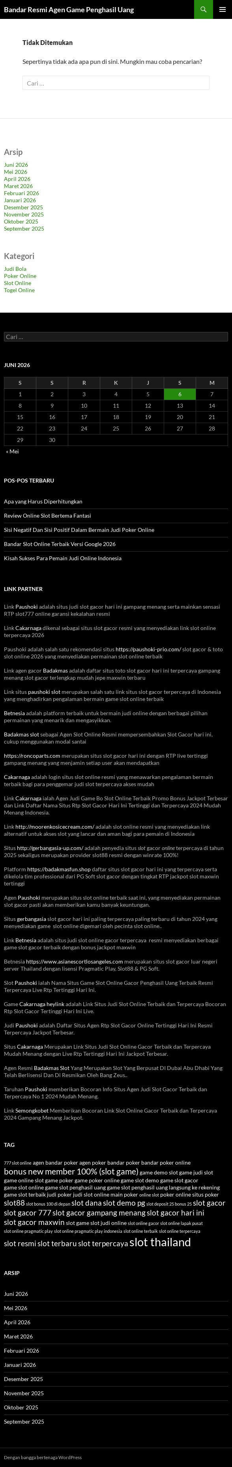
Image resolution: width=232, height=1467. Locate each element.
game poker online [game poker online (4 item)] (97, 1180)
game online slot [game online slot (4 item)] (24, 1180)
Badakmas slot (21, 734)
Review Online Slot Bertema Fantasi (47, 515)
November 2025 (24, 214)
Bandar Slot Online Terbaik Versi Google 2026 (60, 544)
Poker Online (20, 275)
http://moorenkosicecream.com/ (54, 826)
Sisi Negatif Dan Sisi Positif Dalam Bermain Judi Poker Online (79, 529)
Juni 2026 (16, 164)
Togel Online (19, 290)
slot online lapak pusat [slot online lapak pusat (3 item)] (181, 1223)
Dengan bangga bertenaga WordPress (43, 1457)
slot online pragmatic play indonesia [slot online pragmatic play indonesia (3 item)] (88, 1231)
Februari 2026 (21, 193)
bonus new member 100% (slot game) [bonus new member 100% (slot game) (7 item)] (71, 1171)
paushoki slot (44, 691)
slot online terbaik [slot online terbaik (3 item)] (140, 1231)
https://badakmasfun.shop (59, 869)
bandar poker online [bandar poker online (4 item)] (166, 1162)
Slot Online (17, 283)
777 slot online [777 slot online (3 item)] (18, 1162)
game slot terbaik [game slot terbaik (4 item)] (25, 1194)
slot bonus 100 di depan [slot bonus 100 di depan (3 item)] (48, 1203)
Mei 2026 (15, 171)
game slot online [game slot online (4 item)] (24, 1187)
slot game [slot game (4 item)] (77, 1222)
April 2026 (17, 178)
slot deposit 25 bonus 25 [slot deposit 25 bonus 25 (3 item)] (169, 1203)
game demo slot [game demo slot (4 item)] (159, 1172)
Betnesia (14, 713)
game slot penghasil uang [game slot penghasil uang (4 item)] (75, 1187)
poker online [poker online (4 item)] (175, 1194)
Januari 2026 (20, 200)
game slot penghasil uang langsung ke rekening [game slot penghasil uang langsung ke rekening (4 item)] (163, 1187)
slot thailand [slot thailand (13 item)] (160, 1242)
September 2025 (24, 228)
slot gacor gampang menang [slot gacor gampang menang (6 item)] (99, 1212)
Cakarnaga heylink (41, 1004)
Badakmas (55, 670)
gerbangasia (31, 918)
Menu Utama (222, 9)
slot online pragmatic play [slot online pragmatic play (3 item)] (28, 1231)
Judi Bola (15, 268)
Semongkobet (32, 1110)
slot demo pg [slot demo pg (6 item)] (124, 1202)
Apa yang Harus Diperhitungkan (43, 501)
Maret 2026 (18, 186)
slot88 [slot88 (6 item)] (14, 1202)
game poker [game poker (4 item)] (59, 1180)
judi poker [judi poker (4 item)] (59, 1194)
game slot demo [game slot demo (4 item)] (140, 1180)
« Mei (12, 451)
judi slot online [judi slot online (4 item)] (91, 1194)
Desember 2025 (23, 207)
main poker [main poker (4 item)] (124, 1194)
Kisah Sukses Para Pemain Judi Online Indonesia (63, 558)
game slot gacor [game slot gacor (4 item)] (179, 1180)
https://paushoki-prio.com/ (148, 649)
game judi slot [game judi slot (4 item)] (196, 1172)
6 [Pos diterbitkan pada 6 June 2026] (179, 394)
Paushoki (26, 606)
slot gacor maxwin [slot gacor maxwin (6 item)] (34, 1222)
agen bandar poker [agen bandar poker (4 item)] (55, 1162)
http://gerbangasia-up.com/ (50, 847)
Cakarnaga (28, 627)
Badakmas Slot (51, 1067)
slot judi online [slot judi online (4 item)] (108, 1222)
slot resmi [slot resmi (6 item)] (20, 1243)
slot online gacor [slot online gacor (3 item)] (143, 1223)
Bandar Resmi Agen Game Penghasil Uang (69, 9)
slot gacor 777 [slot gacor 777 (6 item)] (27, 1212)
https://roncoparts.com (32, 755)
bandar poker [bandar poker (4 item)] (123, 1162)
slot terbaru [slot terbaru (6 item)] (57, 1243)
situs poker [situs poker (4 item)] (205, 1194)
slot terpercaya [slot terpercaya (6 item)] (103, 1243)
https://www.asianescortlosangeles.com (74, 961)
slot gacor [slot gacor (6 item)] (209, 1202)
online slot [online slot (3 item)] (149, 1194)
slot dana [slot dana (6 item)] (86, 1202)
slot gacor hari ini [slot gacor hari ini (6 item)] (175, 1212)
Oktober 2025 (21, 221)
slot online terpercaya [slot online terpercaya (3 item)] (179, 1231)
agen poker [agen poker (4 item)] (92, 1162)
